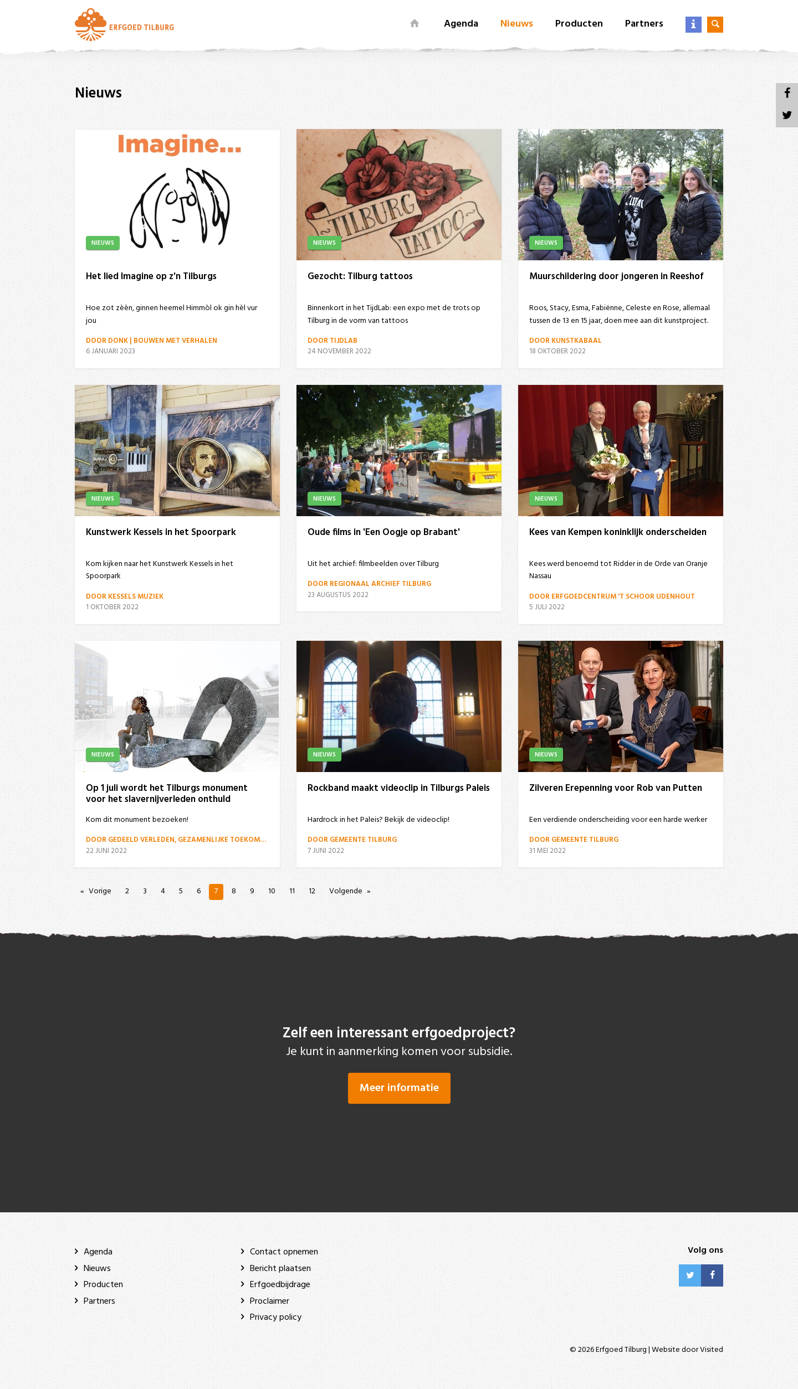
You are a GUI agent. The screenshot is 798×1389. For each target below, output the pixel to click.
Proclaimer (269, 1301)
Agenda (461, 24)
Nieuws (516, 24)
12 (312, 891)
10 (271, 891)
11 (292, 891)
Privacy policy (275, 1317)
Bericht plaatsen (280, 1269)
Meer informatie (399, 1088)
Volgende (345, 891)
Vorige (100, 891)
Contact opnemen (284, 1252)
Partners (644, 24)
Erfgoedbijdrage (280, 1285)
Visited (711, 1350)
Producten (579, 24)
